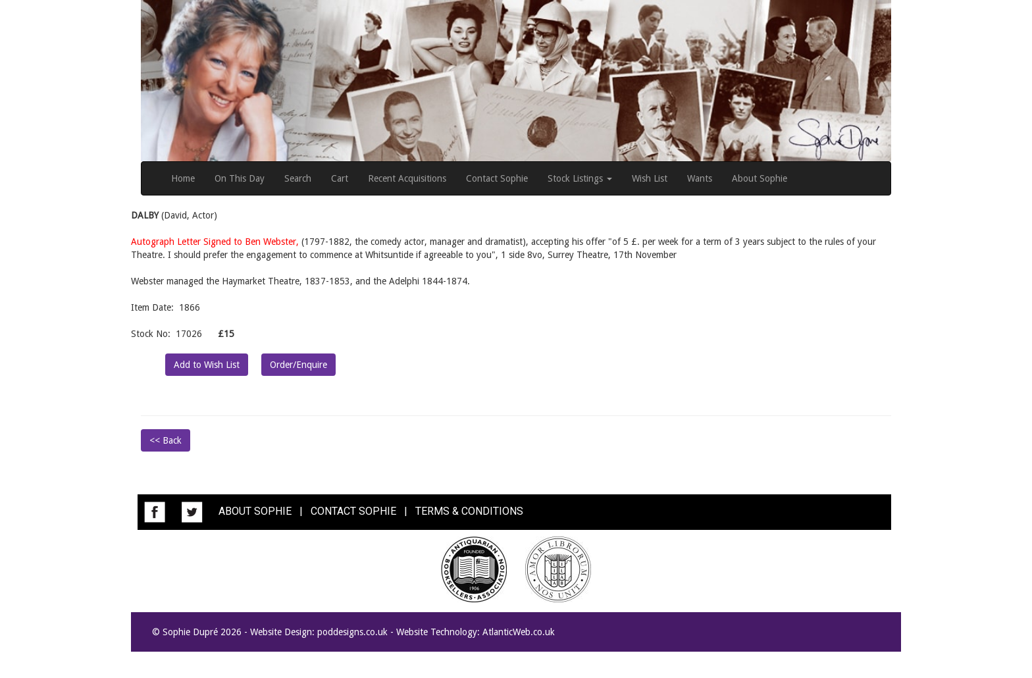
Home (183, 178)
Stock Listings (580, 178)
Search (297, 178)
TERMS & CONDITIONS (469, 511)
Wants (699, 178)
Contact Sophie (497, 178)
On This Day (240, 178)
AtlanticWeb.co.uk (518, 632)
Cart (339, 178)
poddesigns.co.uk (352, 632)
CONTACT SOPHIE (353, 511)
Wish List (649, 178)
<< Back (165, 440)
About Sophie (759, 178)
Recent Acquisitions (407, 178)
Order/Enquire (298, 364)
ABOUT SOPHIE (255, 511)
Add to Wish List (207, 364)
